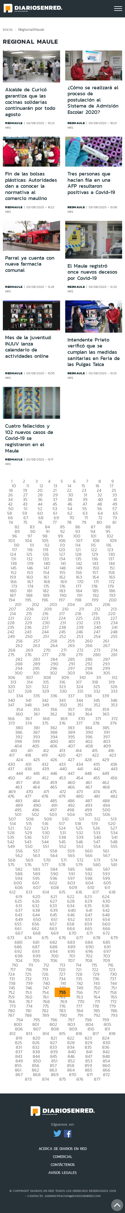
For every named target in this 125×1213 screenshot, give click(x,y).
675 (45, 938)
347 (11, 705)
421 (79, 755)
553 (79, 846)
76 (40, 522)
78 (69, 522)
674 (28, 938)
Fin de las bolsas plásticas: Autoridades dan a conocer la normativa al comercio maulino (31, 186)
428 (88, 760)
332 (97, 691)
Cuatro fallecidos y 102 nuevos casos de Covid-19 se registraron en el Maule (29, 438)
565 (71, 855)
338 (88, 696)
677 (79, 938)
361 (36, 714)
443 (114, 769)
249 (11, 636)
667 (19, 933)
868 (37, 1074)
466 (71, 787)
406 (53, 746)
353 (114, 705)
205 (88, 604)
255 (114, 636)
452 (45, 778)
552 (62, 846)
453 (62, 778)
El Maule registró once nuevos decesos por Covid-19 (92, 272)
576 (28, 865)
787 (11, 1015)
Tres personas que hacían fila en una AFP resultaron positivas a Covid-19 (91, 183)
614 (46, 892)
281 (114, 655)
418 (28, 755)
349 (45, 705)
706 (53, 960)
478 (44, 796)
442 (97, 769)
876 (80, 1079)
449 (105, 773)
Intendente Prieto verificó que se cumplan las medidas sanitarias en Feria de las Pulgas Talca (94, 352)
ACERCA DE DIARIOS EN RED (63, 1148)
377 (79, 723)
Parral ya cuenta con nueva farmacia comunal (29, 264)
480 (80, 796)
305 (106, 673)
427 (71, 760)
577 (45, 865)
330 (63, 691)
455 (96, 778)
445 (36, 773)
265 (71, 645)
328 (28, 691)
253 (79, 636)
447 (71, 773)
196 (45, 600)
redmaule (14, 123)
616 (79, 892)
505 (88, 814)
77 (55, 522)
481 (97, 796)
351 (80, 705)
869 (55, 1074)
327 (11, 691)
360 (19, 714)
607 (37, 887)
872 (106, 1074)
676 (62, 938)
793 (114, 1015)
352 (97, 705)
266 (89, 645)
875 (62, 1079)
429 (105, 760)
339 (105, 696)
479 (62, 796)
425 (36, 760)
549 (11, 846)
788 (28, 1015)
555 (114, 846)
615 (62, 892)
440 (63, 769)
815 (62, 1033)
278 (62, 655)
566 (89, 855)
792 (97, 1015)
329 (45, 691)
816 (79, 1033)
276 (28, 655)
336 (53, 696)
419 (44, 755)
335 (36, 696)
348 (28, 705)
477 (28, 796)
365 (106, 714)
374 (28, 723)
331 (80, 691)
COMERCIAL (62, 1156)
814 (46, 1033)
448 (88, 773)
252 (62, 636)
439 (45, 769)
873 (28, 1079)
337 (71, 696)
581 (114, 865)
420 (62, 755)
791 (80, 1015)
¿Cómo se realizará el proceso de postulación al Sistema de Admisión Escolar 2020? (93, 100)
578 (62, 865)
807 (37, 1029)
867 (19, 1074)
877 (97, 1079)
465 (53, 787)
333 (114, 691)
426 (53, 760)
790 (63, 1015)
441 (80, 769)
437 (11, 769)
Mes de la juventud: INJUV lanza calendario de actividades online (28, 347)
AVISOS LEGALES (62, 1172)
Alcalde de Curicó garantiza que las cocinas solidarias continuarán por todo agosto (30, 102)
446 (53, 773)
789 (45, 1015)
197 (62, 600)
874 (45, 1079)
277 (45, 655)
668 (37, 933)
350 (63, 705)
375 (45, 723)
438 (28, 769)
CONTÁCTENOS (63, 1164)
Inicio (8, 29)
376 (62, 723)
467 (88, 787)
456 (114, 778)
